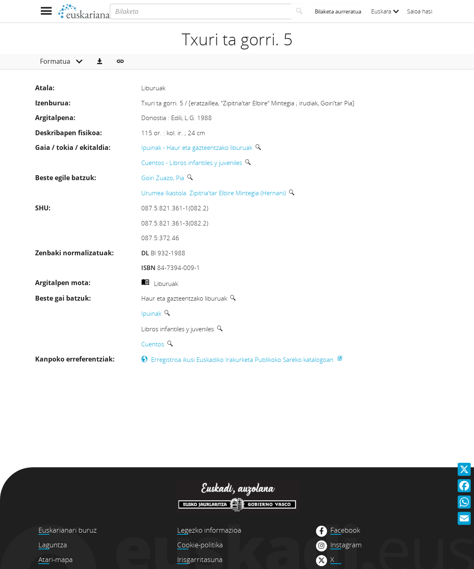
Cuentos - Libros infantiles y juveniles (191, 162)
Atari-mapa (55, 559)
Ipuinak (151, 313)
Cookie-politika (200, 544)
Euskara (385, 11)
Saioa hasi (419, 11)
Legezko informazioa (209, 530)
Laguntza (52, 544)
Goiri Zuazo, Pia (162, 178)
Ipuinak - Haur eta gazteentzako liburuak (196, 147)
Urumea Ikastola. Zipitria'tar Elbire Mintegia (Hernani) (213, 193)
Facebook (345, 530)
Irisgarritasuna (200, 559)
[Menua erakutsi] (46, 11)
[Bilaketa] (200, 11)
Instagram (346, 545)
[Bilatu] (299, 11)
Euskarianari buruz (67, 530)
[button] (99, 61)
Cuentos (152, 344)
